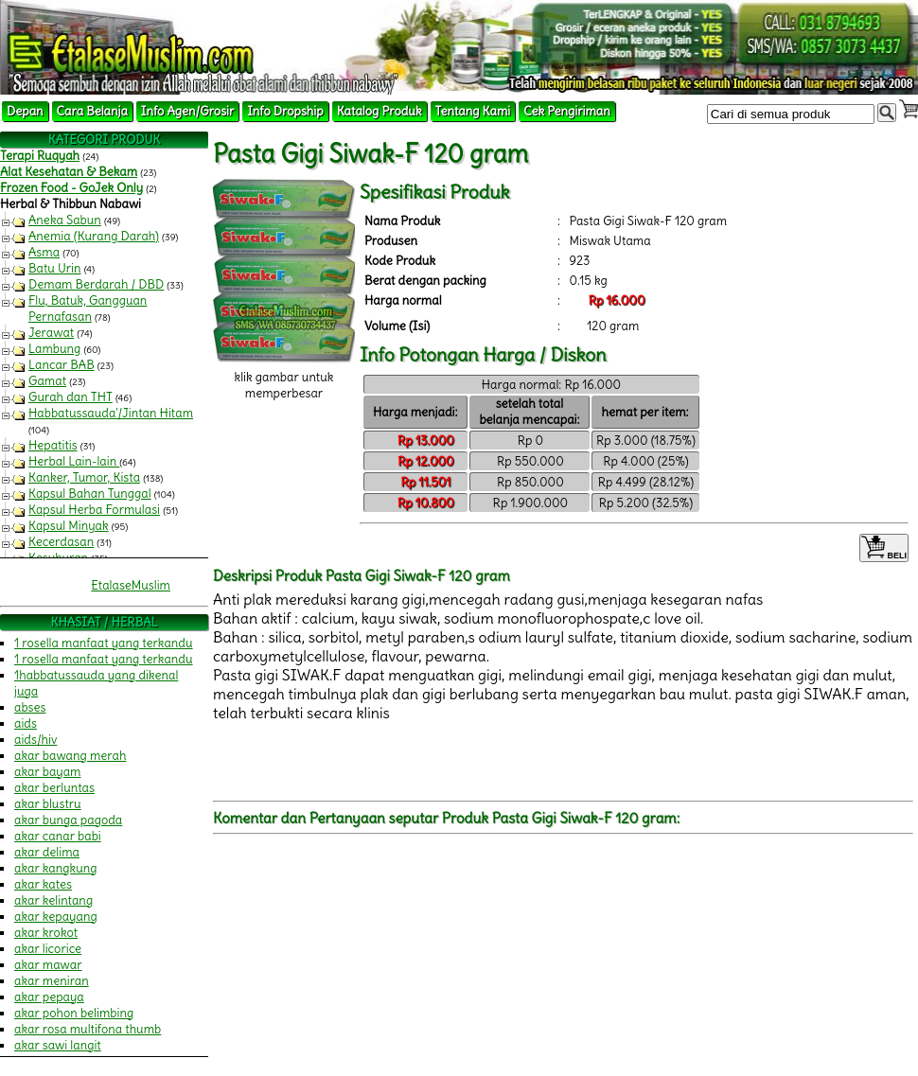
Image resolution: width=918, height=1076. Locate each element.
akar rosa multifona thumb (87, 1029)
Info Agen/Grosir (187, 111)
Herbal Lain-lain (73, 461)
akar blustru (47, 804)
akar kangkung (55, 868)
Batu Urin (54, 268)
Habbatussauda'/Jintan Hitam (110, 413)
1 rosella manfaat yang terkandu (103, 643)
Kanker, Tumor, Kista (84, 477)
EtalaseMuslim (130, 585)
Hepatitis (53, 445)
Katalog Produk (379, 111)
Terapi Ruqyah (39, 156)
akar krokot (46, 933)
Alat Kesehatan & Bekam (68, 172)
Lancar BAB (61, 365)
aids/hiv (35, 740)
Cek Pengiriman (566, 111)
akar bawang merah (70, 756)
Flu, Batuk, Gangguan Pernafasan (87, 308)
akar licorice (47, 949)
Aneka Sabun (64, 220)
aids (25, 723)
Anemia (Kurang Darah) (93, 236)
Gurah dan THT (70, 397)
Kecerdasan (61, 542)
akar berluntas (54, 788)
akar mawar (48, 965)
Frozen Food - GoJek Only (71, 188)
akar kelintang (53, 900)
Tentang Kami (473, 111)
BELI (884, 548)
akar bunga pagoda (68, 820)
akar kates (43, 884)
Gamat (47, 381)
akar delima (46, 852)
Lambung (54, 349)
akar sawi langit (57, 1045)
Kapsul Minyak (68, 526)
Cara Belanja (92, 111)
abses (29, 707)
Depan (25, 111)
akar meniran (51, 981)
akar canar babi (57, 836)
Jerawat (51, 333)
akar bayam (47, 772)
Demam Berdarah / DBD (96, 284)
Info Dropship (285, 111)
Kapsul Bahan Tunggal (89, 493)
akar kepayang (55, 916)
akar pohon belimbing (73, 1013)
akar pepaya (49, 997)
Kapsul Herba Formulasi (94, 510)
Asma (44, 252)
